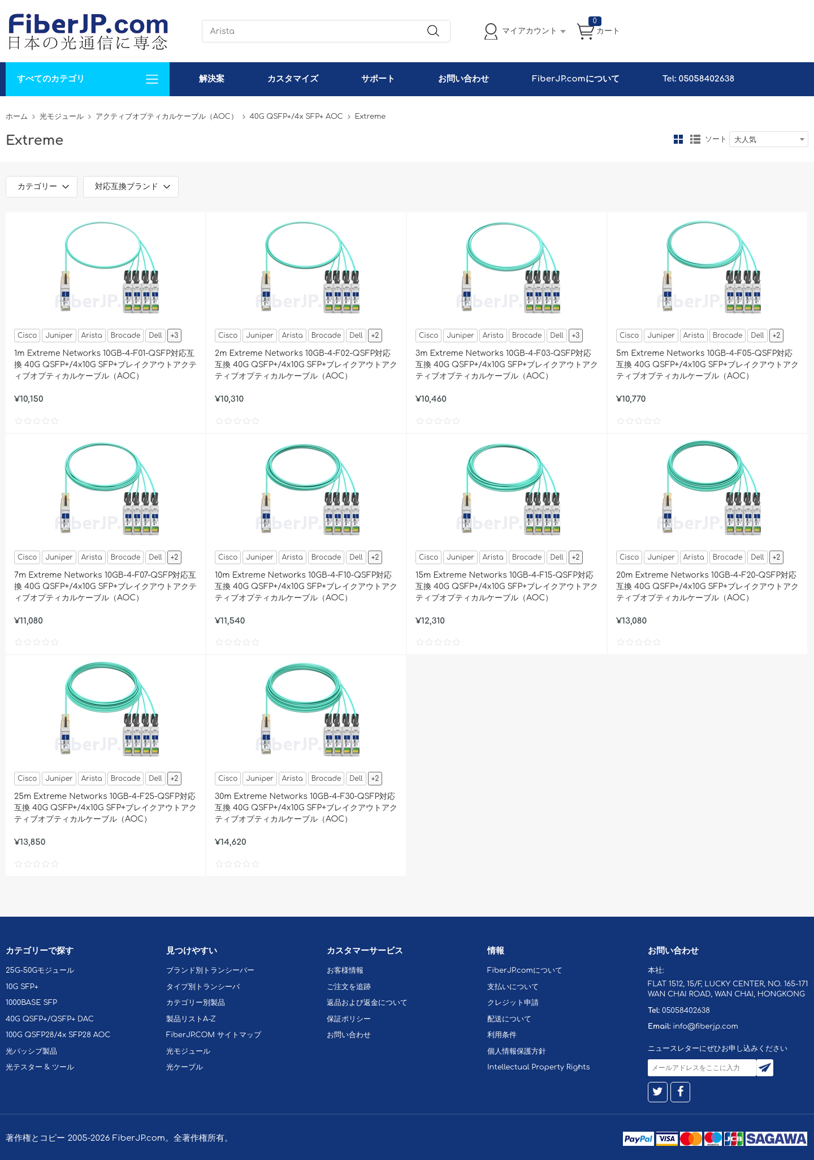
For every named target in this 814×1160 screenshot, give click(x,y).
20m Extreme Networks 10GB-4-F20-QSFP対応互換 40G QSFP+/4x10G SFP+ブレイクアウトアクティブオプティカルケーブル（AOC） (707, 586)
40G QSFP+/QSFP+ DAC (50, 1019)
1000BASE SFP (31, 1003)
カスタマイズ (292, 79)
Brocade (126, 336)
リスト (695, 139)
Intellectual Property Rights (538, 1067)
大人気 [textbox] (745, 140)
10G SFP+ (22, 987)
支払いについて (513, 987)
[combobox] (768, 139)
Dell (155, 336)
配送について (509, 1019)
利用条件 (502, 1035)
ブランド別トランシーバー (210, 970)
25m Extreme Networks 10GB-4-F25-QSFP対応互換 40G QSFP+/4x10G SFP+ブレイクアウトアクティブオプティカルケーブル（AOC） (105, 807)
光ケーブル (184, 1067)
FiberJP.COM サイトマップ (213, 1035)
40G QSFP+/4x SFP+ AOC (296, 117)
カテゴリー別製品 (195, 1003)
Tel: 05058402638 (698, 79)
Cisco (27, 336)
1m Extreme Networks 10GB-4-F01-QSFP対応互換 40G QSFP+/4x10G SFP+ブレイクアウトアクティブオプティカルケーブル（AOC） (105, 364)
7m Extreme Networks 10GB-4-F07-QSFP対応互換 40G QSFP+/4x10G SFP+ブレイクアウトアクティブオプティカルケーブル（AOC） (105, 586)
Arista (91, 336)
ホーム (17, 117)
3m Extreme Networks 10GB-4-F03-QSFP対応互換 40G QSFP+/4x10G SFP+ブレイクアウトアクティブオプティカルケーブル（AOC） (506, 364)
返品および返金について (367, 1003)
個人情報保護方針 (516, 1051)
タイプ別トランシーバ (203, 987)
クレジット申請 (513, 1003)
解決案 (211, 79)
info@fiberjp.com (705, 1026)
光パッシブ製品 (31, 1051)
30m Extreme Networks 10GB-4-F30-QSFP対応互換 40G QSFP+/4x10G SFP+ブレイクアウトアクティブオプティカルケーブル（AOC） (306, 807)
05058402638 (686, 1011)
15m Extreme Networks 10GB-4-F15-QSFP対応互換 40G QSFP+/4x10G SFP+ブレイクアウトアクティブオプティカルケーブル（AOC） (506, 586)
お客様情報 (345, 970)
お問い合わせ (463, 79)
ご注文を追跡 (349, 987)
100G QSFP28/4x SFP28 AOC (58, 1035)
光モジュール (62, 117)
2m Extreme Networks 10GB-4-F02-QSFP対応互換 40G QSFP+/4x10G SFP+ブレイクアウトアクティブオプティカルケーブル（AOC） (306, 364)
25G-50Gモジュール (40, 970)
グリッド (678, 139)
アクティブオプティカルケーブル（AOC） (167, 117)
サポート (378, 79)
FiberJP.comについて (575, 79)
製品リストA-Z (191, 1019)
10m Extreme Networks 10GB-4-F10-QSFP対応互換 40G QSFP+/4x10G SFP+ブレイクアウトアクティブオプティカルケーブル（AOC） (306, 586)
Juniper (58, 336)
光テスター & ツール (40, 1067)
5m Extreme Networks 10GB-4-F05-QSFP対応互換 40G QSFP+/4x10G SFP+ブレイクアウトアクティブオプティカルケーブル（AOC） (707, 364)
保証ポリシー (349, 1019)
